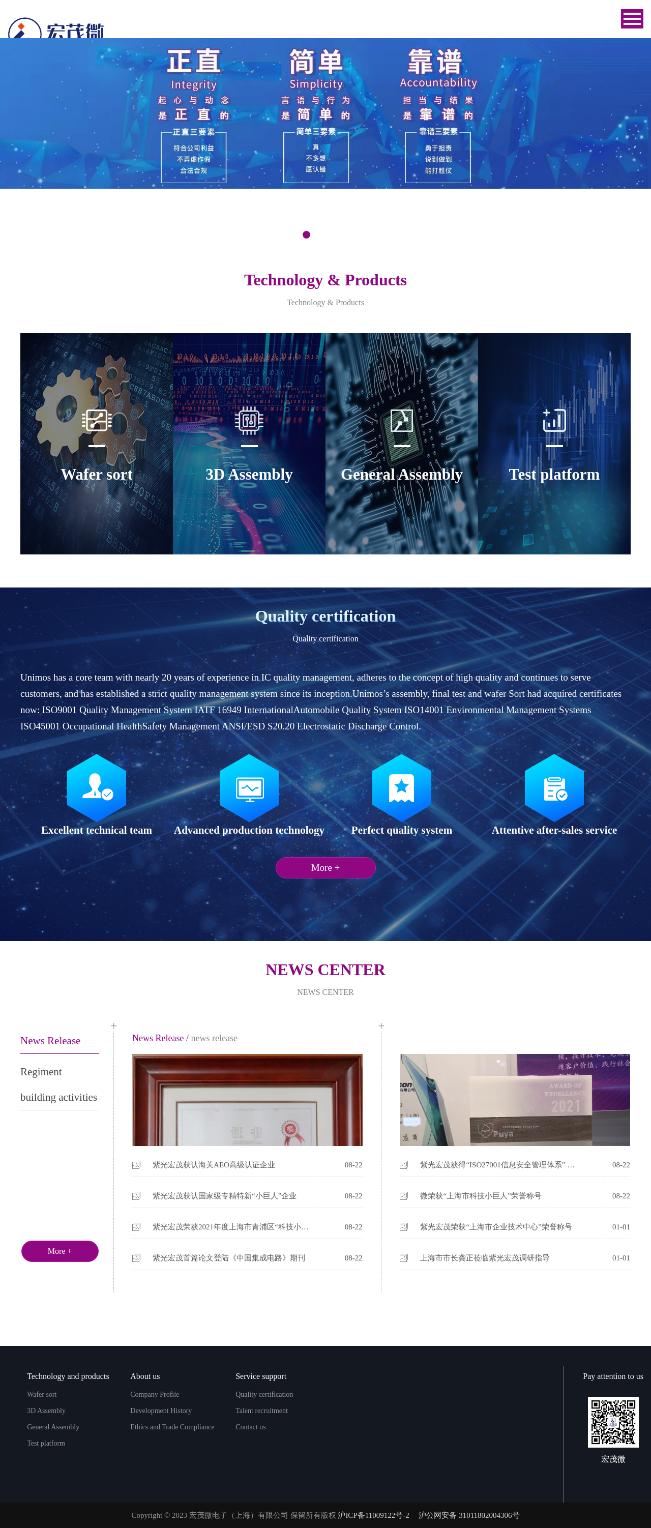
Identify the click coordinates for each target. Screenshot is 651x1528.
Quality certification (264, 1394)
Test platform (46, 1443)
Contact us (250, 1427)
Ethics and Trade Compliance (172, 1427)
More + (325, 867)
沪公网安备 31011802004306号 (469, 1515)
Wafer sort (41, 1394)
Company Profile (154, 1394)
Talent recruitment (261, 1411)
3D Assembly (46, 1411)
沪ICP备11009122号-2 (373, 1515)
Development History (161, 1411)
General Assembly (53, 1427)
